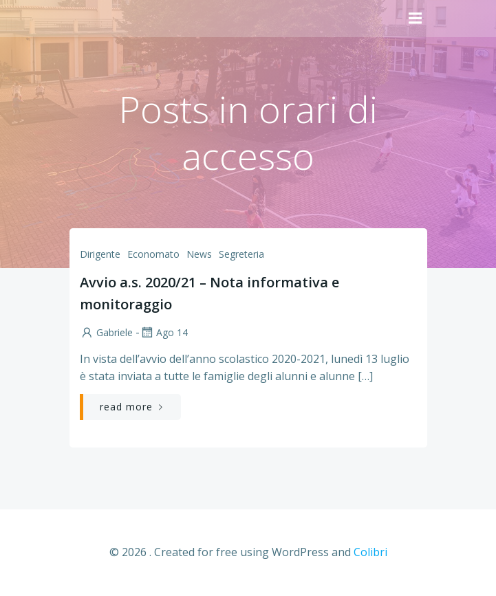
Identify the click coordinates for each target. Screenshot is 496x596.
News (199, 254)
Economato (153, 254)
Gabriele (106, 332)
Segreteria (241, 254)
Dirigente (100, 254)
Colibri (370, 552)
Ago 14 (164, 332)
